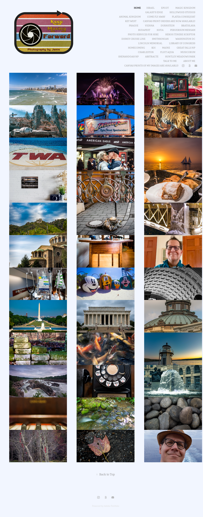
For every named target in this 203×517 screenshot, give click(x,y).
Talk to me (170, 61)
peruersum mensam (182, 30)
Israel (150, 7)
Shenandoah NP (128, 56)
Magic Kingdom (185, 7)
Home (137, 7)
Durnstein (168, 25)
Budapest (144, 30)
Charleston (146, 52)
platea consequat (183, 16)
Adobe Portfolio (111, 506)
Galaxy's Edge (154, 12)
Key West (130, 21)
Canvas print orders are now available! (169, 21)
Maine (166, 47)
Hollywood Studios (182, 12)
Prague (133, 25)
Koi (153, 47)
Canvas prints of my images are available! (151, 65)
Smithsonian (160, 38)
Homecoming (136, 47)
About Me (189, 61)
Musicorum (187, 52)
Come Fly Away (156, 16)
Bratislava (188, 25)
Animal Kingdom (130, 16)
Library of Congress (182, 43)
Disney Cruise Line (133, 38)
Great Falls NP (186, 47)
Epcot (165, 7)
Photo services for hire (143, 34)
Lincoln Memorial (150, 43)
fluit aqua (167, 52)
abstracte (151, 56)
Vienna (149, 25)
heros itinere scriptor (180, 34)
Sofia (160, 30)
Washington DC (185, 38)
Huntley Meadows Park (180, 56)
